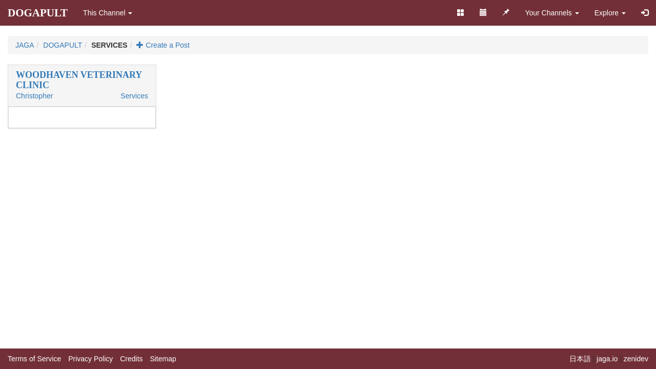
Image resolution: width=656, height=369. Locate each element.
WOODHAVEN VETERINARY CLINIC (79, 80)
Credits (131, 359)
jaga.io (607, 359)
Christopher (34, 96)
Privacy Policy (90, 359)
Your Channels (552, 13)
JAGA (24, 45)
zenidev (636, 359)
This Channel (107, 13)
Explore (610, 13)
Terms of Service (34, 359)
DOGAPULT (38, 13)
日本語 (580, 359)
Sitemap (163, 359)
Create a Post (163, 45)
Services (134, 96)
